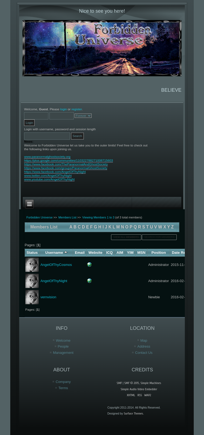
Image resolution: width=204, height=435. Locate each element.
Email (80, 253)
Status (32, 253)
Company (63, 382)
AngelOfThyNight (54, 281)
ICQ (109, 253)
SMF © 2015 (131, 383)
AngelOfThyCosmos (56, 265)
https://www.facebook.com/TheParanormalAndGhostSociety (66, 164)
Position (158, 253)
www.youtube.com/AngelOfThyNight (49, 179)
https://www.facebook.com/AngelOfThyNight (55, 171)
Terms (63, 388)
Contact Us (143, 353)
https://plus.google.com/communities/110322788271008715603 (68, 160)
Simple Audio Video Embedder (139, 389)
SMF (119, 383)
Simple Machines (151, 383)
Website (95, 253)
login (63, 109)
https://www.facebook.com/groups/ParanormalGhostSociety (65, 168)
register (76, 109)
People (63, 346)
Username (56, 253)
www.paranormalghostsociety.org (47, 156)
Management (63, 353)
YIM (130, 253)
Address (143, 346)
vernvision (48, 297)
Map (144, 340)
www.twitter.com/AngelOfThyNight (48, 175)
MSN (141, 253)
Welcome (63, 340)
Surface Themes (133, 413)
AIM (119, 253)
